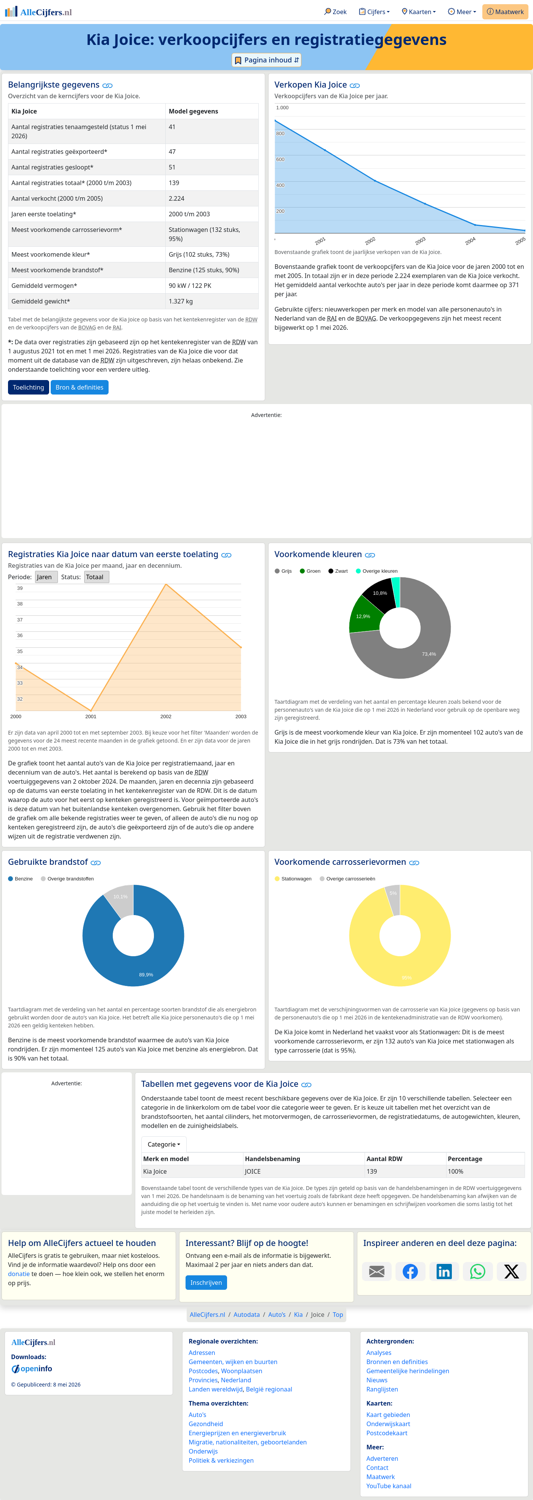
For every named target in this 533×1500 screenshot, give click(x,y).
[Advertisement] (266, 478)
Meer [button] (459, 12)
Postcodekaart (387, 1433)
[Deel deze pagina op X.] (512, 1271)
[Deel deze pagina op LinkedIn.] (444, 1271)
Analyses (379, 1352)
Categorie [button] (162, 1144)
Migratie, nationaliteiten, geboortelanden (248, 1442)
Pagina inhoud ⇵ (266, 60)
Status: (71, 577)
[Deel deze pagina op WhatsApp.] (478, 1271)
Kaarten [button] (416, 12)
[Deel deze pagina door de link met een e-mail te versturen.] (377, 1271)
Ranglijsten (382, 1389)
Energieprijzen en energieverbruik (237, 1433)
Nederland (236, 1380)
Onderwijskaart (388, 1424)
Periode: (20, 577)
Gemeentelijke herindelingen (408, 1371)
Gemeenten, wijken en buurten (233, 1362)
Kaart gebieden (388, 1415)
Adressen (202, 1352)
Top (338, 1314)
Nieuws (377, 1380)
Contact (378, 1467)
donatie (19, 1274)
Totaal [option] (94, 577)
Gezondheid (206, 1424)
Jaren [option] (44, 577)
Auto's (197, 1415)
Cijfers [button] (372, 12)
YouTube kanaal (389, 1486)
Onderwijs (203, 1451)
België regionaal (269, 1389)
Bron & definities (79, 387)
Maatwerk (505, 12)
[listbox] (46, 577)
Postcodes (203, 1371)
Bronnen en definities (397, 1362)
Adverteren (383, 1458)
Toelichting (28, 387)
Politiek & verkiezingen (221, 1460)
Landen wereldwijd (216, 1389)
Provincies (203, 1380)
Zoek (335, 12)
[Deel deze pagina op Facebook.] (410, 1271)
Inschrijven (206, 1282)
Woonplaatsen (241, 1371)
